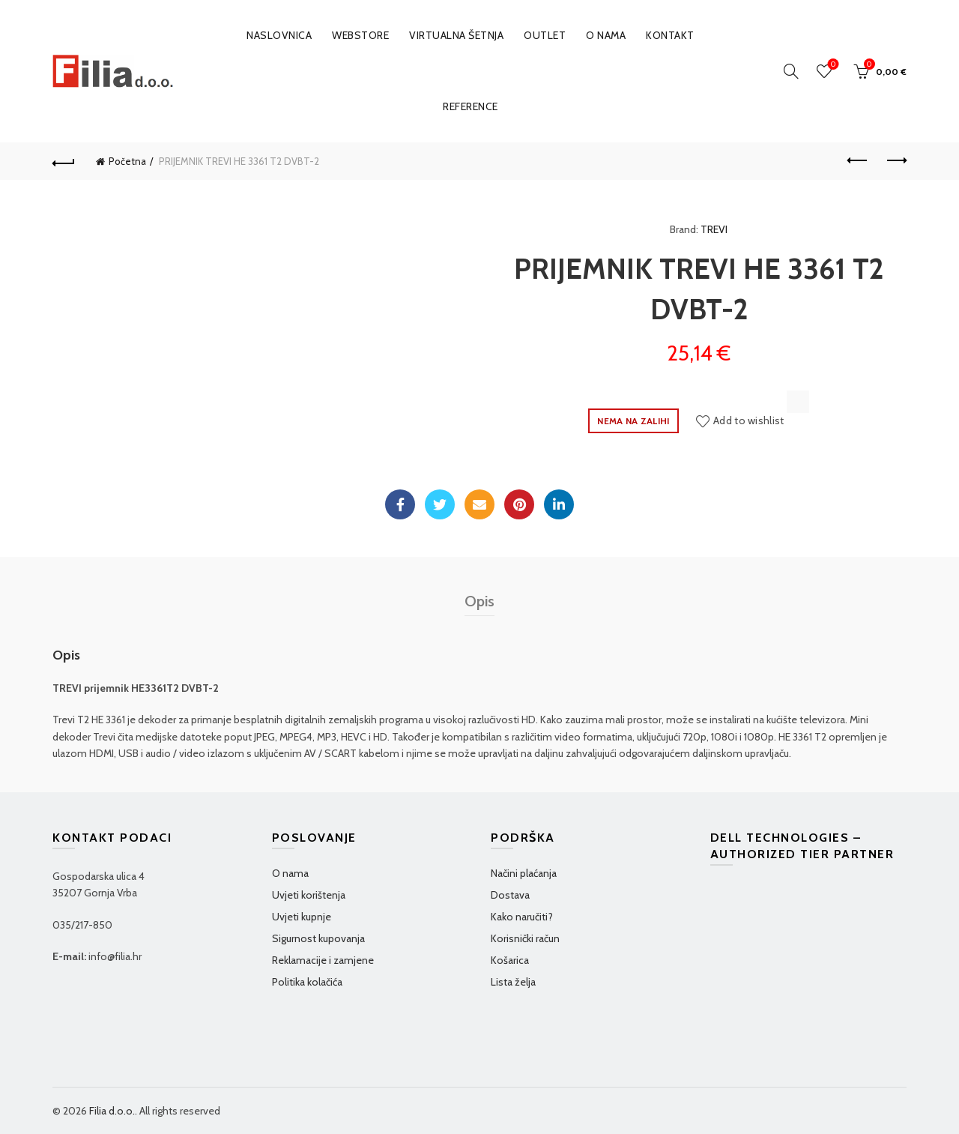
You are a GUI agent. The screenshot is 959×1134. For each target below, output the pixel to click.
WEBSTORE (360, 35)
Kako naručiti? (522, 916)
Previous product (858, 160)
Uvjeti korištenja (308, 895)
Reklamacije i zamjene (323, 960)
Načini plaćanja (524, 873)
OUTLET (545, 35)
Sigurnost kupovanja (318, 938)
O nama (606, 35)
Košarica (510, 960)
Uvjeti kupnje (301, 916)
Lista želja (513, 982)
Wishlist (832, 65)
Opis (479, 601)
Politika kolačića (307, 982)
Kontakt (670, 35)
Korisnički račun (525, 938)
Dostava (510, 895)
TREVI (714, 229)
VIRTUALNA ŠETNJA (456, 35)
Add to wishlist (748, 420)
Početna (127, 161)
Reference (470, 106)
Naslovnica (279, 35)
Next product (895, 160)
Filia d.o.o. (112, 1111)
